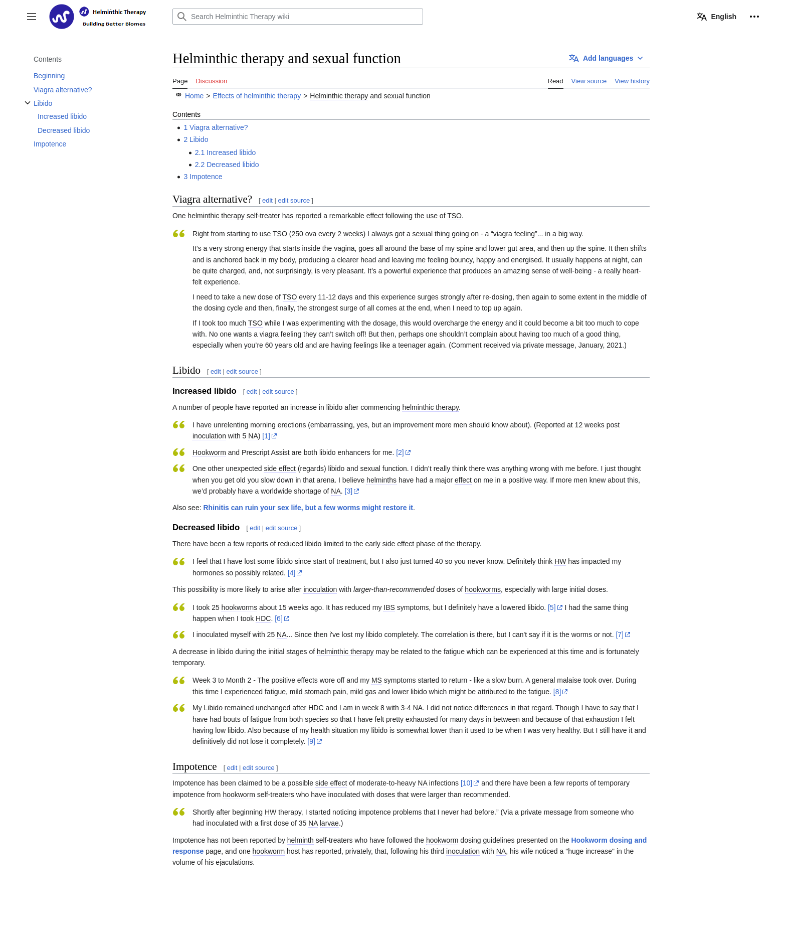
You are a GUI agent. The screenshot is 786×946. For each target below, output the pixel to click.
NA (253, 436)
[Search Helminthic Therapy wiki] (297, 17)
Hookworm (209, 452)
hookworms (483, 589)
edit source (294, 200)
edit (267, 200)
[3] (349, 491)
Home (194, 96)
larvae (329, 823)
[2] (400, 452)
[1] (266, 436)
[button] (31, 16)
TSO (454, 216)
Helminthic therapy (339, 96)
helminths (381, 480)
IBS (389, 607)
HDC (263, 618)
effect (374, 216)
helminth (300, 840)
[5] (552, 607)
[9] (311, 741)
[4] (292, 573)
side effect (280, 468)
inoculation (209, 436)
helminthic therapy (216, 216)
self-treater (263, 216)
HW (560, 561)
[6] (279, 618)
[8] (557, 692)
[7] (620, 634)
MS (376, 680)
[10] (466, 783)
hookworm (239, 795)
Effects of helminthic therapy (257, 96)
